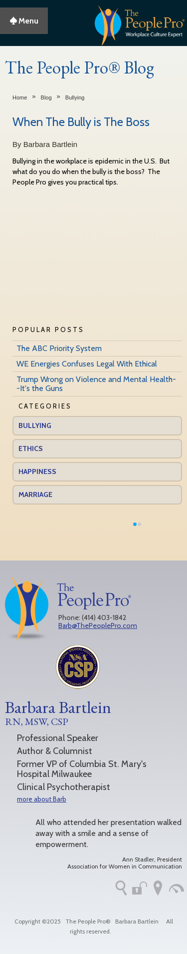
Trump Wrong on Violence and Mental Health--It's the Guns (96, 383)
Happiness (37, 471)
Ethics (30, 448)
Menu (23, 21)
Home (19, 97)
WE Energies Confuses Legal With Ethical (86, 363)
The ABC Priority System (59, 348)
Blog (46, 97)
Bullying (75, 97)
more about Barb (41, 799)
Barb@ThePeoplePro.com (97, 625)
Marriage (35, 494)
